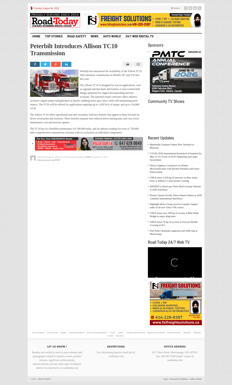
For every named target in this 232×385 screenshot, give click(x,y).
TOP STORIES (54, 36)
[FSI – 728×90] (144, 20)
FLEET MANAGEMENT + (97, 333)
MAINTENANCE (174, 333)
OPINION (187, 333)
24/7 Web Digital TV (140, 36)
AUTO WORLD (112, 36)
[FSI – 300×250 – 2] (176, 303)
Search (175, 8)
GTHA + (121, 333)
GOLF (112, 333)
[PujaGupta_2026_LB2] (89, 143)
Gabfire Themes (195, 379)
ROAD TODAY (44, 379)
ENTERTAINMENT (76, 333)
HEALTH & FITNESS (156, 333)
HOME (36, 36)
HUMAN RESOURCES (136, 333)
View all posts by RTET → (50, 160)
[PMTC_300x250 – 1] (176, 71)
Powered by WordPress (179, 379)
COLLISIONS (52, 333)
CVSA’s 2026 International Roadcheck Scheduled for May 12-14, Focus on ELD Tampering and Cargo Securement (175, 156)
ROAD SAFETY (76, 36)
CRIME (63, 333)
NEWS (94, 36)
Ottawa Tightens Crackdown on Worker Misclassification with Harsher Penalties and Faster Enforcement (174, 168)
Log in (165, 379)
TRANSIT (120, 336)
